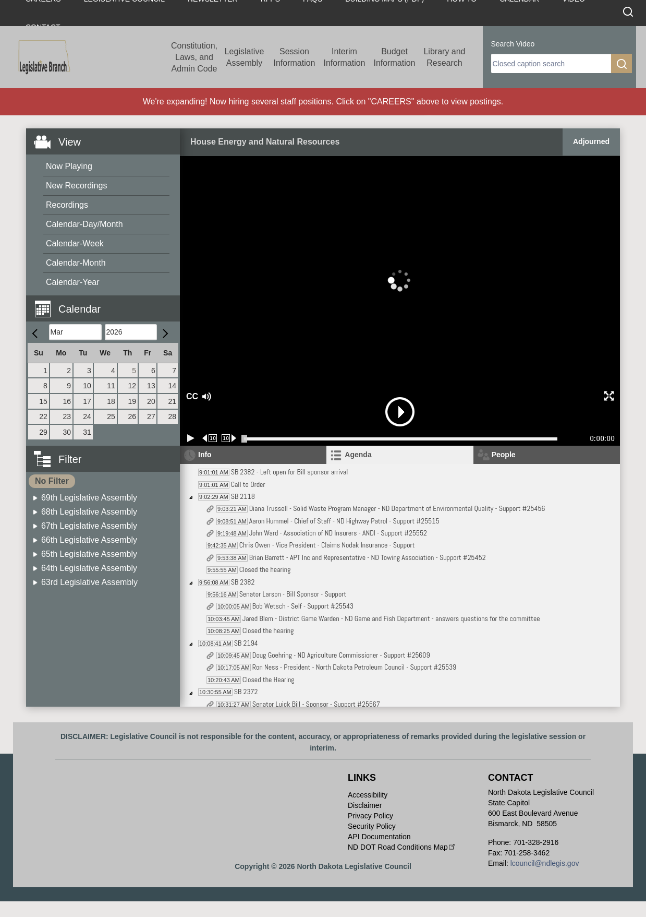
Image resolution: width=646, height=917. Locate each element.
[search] (551, 63)
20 (151, 401)
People (504, 454)
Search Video (513, 44)
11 (111, 386)
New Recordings (76, 185)
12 (132, 386)
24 (87, 416)
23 (67, 416)
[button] (107, 303)
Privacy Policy (370, 816)
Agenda (358, 454)
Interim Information (344, 57)
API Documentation (379, 836)
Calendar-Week (75, 243)
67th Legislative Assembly (89, 525)
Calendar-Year (73, 282)
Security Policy (372, 826)
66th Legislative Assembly (89, 539)
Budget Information (394, 57)
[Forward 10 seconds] (229, 438)
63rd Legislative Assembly (89, 582)
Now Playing (69, 166)
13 (151, 386)
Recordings (67, 204)
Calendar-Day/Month (84, 224)
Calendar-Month (76, 262)
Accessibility (367, 795)
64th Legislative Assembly (89, 568)
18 (111, 401)
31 (87, 432)
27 (151, 416)
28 (172, 416)
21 (172, 401)
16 (67, 401)
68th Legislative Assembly (89, 511)
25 (111, 416)
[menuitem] (106, 166)
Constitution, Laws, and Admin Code (194, 57)
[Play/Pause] (190, 438)
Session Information (294, 57)
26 (132, 416)
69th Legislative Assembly (89, 497)
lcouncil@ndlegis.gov (544, 863)
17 (87, 401)
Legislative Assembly (244, 57)
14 (172, 386)
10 (87, 386)
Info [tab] (205, 454)
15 (43, 401)
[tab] (399, 455)
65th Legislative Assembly (89, 554)
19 (132, 401)
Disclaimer (365, 805)
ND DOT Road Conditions (402, 847)
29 (43, 432)
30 (67, 432)
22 (43, 416)
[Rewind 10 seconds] (209, 438)
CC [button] (191, 396)
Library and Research (444, 57)
